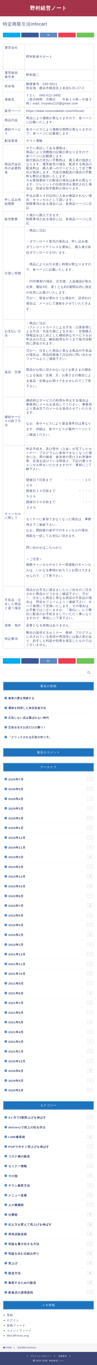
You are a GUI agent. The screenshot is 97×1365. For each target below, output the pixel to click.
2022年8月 (50, 896)
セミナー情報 (50, 1166)
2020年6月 (50, 1070)
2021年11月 (50, 964)
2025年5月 (50, 789)
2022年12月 (50, 876)
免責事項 (62, 1356)
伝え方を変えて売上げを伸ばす (50, 1224)
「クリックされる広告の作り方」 (30, 737)
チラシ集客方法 (50, 1185)
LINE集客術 (50, 1137)
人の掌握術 (50, 1205)
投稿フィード (16, 1325)
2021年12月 (50, 954)
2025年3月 (50, 808)
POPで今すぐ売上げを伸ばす (50, 1146)
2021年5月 (50, 1022)
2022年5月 (50, 915)
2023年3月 (50, 857)
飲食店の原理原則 (50, 1292)
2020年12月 (50, 1061)
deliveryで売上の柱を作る (50, 1127)
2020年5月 (50, 1080)
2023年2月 (50, 867)
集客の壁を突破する (21, 698)
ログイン (13, 1320)
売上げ (50, 1263)
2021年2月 (50, 1041)
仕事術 (50, 1214)
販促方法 (50, 1273)
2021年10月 (50, 973)
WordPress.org (18, 1335)
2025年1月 (50, 828)
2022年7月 (50, 905)
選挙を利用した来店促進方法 (27, 708)
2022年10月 (50, 886)
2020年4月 (50, 1090)
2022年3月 (50, 925)
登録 (10, 1315)
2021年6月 (50, 1012)
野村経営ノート (48, 8)
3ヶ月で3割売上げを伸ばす (50, 1117)
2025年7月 (50, 779)
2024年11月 (50, 847)
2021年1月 (50, 1051)
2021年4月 (50, 1032)
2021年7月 (50, 1002)
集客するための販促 (50, 1282)
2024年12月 (50, 837)
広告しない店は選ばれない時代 (28, 717)
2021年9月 (50, 983)
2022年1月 (50, 944)
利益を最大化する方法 (50, 1244)
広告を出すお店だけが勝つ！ (27, 727)
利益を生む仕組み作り (50, 1253)
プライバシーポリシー (41, 1356)
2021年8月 (50, 993)
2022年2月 (50, 935)
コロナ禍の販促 (50, 1156)
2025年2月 (50, 818)
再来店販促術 (50, 1234)
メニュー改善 (50, 1195)
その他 (50, 1176)
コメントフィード (19, 1330)
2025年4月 (50, 799)
